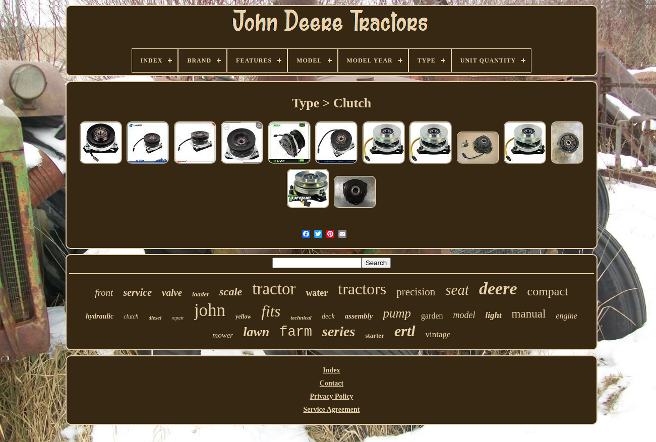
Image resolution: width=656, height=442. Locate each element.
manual (529, 313)
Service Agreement (331, 409)
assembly (359, 316)
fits (270, 311)
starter (374, 335)
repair (177, 318)
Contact (331, 383)
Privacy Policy (331, 396)
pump (397, 313)
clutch (131, 316)
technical (301, 317)
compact (547, 291)
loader (200, 294)
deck (328, 316)
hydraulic (99, 316)
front (104, 292)
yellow (243, 316)
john (209, 310)
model (464, 315)
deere (498, 288)
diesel (155, 317)
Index (331, 370)
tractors (362, 289)
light (493, 315)
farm (295, 332)
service (137, 292)
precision (415, 292)
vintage (438, 334)
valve (172, 292)
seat (457, 290)
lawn (256, 332)
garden (432, 315)
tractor (273, 289)
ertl (404, 331)
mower (222, 335)
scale (230, 291)
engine (566, 315)
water (317, 293)
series (338, 331)
